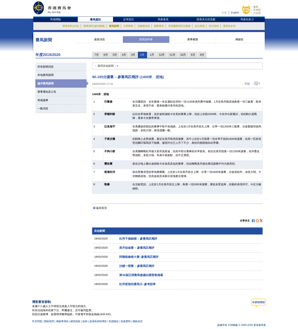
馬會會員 (163, 19)
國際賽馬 (159, 26)
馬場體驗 (55, 19)
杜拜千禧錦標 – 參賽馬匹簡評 (138, 238)
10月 (183, 54)
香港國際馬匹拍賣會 (179, 26)
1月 (152, 54)
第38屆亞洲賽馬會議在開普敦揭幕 (141, 275)
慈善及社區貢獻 (206, 19)
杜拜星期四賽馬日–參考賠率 (137, 284)
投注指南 (214, 26)
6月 (106, 54)
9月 (193, 54)
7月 (96, 54)
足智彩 (257, 9)
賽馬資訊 (95, 19)
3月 (133, 54)
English (235, 12)
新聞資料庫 (146, 39)
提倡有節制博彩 (98, 321)
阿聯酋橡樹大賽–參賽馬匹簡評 (139, 256)
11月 (172, 54)
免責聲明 (126, 321)
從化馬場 (200, 26)
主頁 (224, 12)
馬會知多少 (247, 19)
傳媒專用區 (62, 321)
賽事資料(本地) (70, 26)
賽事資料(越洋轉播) (94, 26)
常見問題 (37, 321)
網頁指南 (75, 321)
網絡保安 (138, 321)
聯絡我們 (49, 321)
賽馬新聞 (114, 26)
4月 (124, 54)
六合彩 (257, 13)
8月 (202, 54)
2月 (142, 54)
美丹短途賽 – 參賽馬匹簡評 (136, 247)
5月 (115, 54)
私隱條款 (114, 321)
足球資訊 (128, 19)
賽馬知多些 (229, 26)
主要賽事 (128, 26)
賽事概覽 (192, 39)
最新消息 (99, 39)
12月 (162, 54)
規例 (85, 321)
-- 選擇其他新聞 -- (106, 65)
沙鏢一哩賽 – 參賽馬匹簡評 (136, 266)
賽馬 (255, 7)
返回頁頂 (101, 207)
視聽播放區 (143, 26)
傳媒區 (239, 39)
